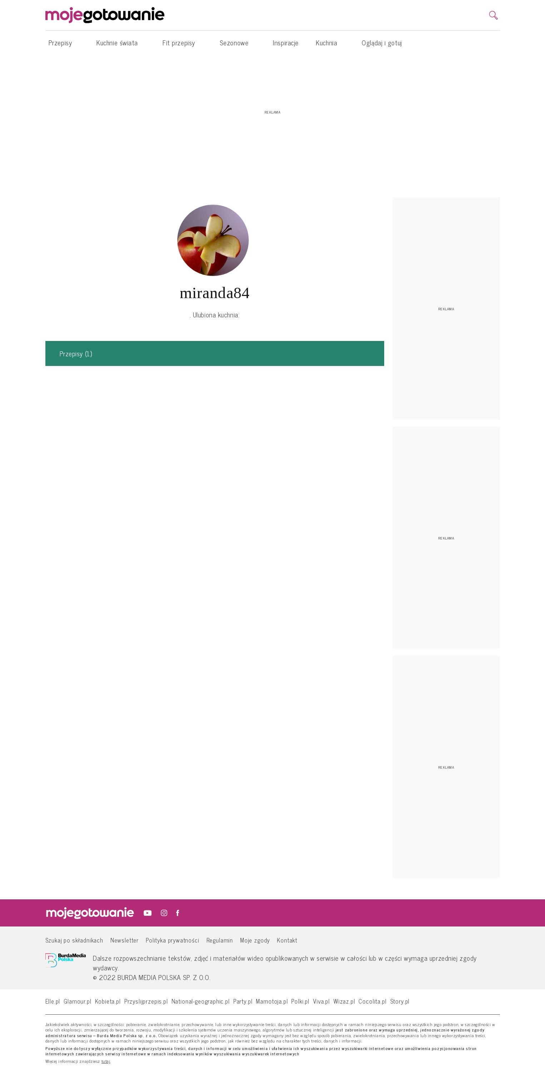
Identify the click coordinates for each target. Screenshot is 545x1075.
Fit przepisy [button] (182, 42)
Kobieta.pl (108, 1000)
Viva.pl (321, 1000)
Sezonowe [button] (238, 42)
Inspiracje (286, 42)
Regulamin (220, 939)
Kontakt (287, 939)
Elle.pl (52, 1000)
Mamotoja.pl (272, 1000)
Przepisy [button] (64, 42)
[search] (493, 15)
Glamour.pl (77, 1000)
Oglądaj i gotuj (382, 42)
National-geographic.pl (201, 1000)
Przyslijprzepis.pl (146, 1000)
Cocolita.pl (372, 1000)
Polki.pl (300, 1000)
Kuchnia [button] (330, 42)
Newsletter (124, 939)
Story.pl (400, 1000)
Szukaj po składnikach (74, 939)
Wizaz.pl (344, 1000)
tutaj (105, 1061)
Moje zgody (255, 939)
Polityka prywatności (172, 939)
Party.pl (243, 1000)
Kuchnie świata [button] (120, 42)
